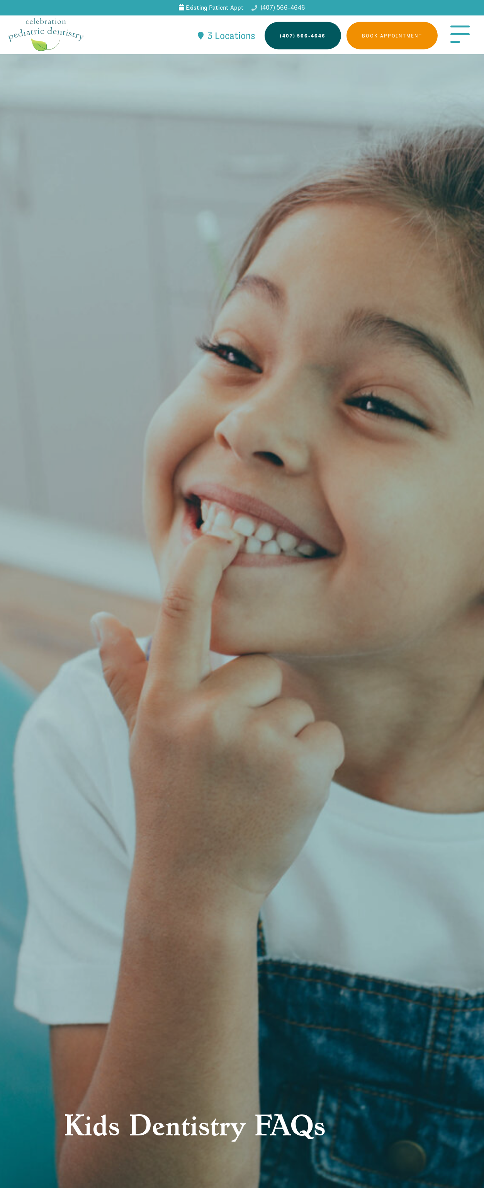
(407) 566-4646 (278, 7)
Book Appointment (392, 36)
